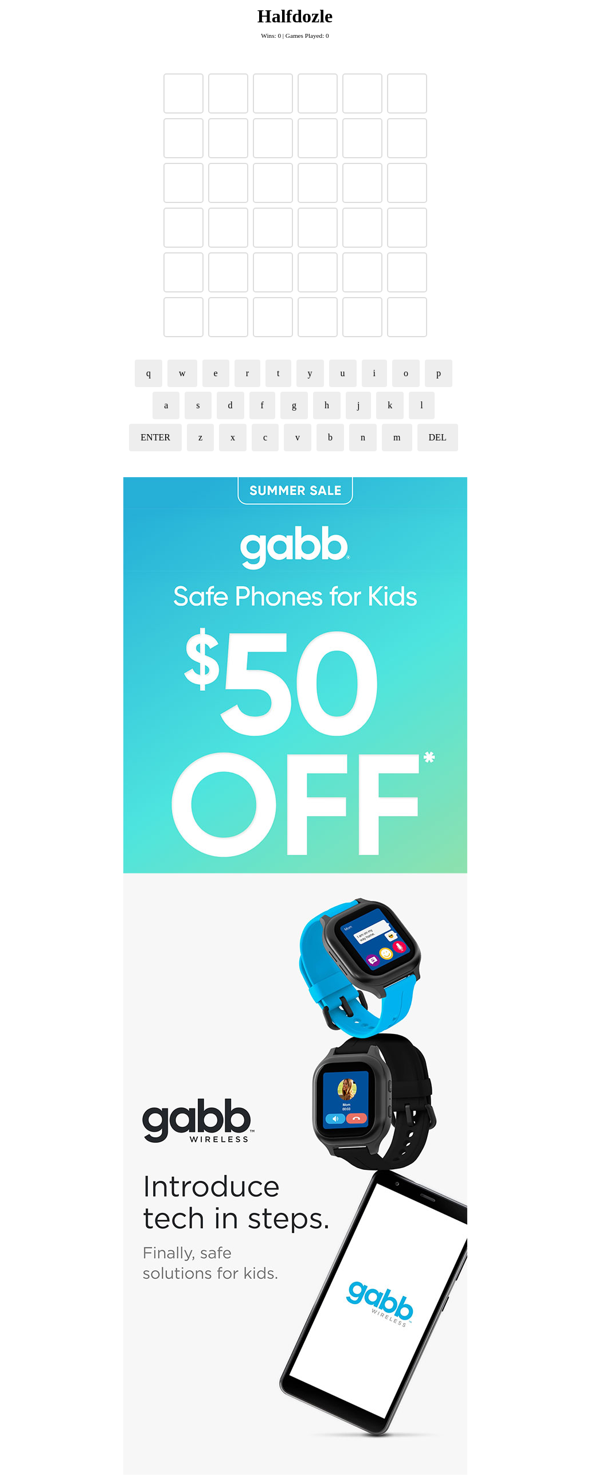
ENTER (155, 437)
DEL (438, 437)
